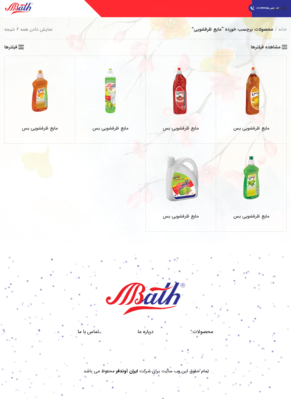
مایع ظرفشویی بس (251, 128)
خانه (282, 29)
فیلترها (10, 47)
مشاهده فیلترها (266, 47)
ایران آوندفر (127, 371)
